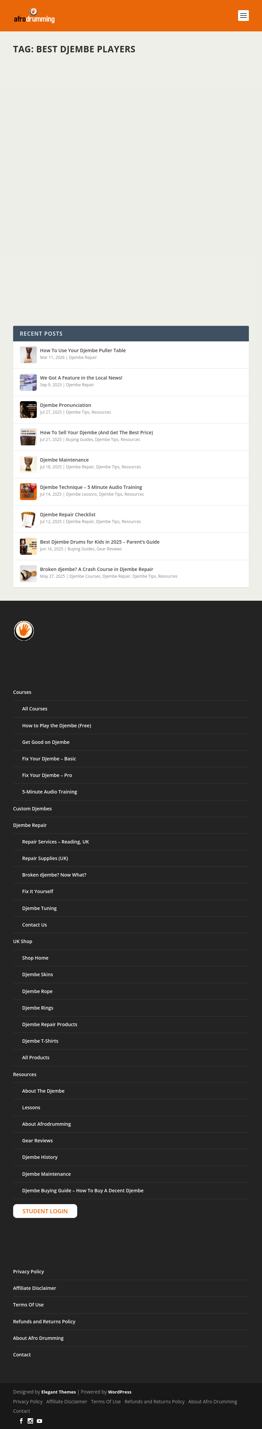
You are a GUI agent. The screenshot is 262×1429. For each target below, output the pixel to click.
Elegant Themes (58, 1392)
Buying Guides (79, 439)
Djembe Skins (37, 974)
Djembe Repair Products (50, 1024)
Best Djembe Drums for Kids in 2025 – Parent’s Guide (99, 542)
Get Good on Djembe (45, 742)
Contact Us (34, 924)
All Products (36, 1057)
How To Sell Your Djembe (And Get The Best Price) (96, 432)
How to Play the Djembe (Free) (56, 725)
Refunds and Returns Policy (44, 1321)
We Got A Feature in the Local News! (81, 377)
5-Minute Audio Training (49, 791)
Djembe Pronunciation (65, 405)
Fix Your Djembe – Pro (47, 775)
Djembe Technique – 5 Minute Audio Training (91, 487)
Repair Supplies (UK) (45, 858)
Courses (22, 692)
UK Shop (22, 941)
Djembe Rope (37, 991)
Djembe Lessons (81, 494)
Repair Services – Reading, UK (55, 841)
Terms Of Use (28, 1304)
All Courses (35, 708)
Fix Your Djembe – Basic (49, 758)
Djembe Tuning (39, 908)
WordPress (119, 1392)
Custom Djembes (32, 808)
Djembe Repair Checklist (67, 514)
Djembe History (40, 1157)
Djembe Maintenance (64, 460)
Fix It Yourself (37, 891)
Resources (101, 412)
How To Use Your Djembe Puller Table (83, 350)
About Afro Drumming (38, 1338)
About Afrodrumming (46, 1124)
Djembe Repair (83, 357)
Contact (22, 1354)
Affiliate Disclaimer (34, 1288)
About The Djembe (43, 1091)
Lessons (31, 1107)
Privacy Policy (28, 1271)
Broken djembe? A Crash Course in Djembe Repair (96, 569)
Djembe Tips (77, 412)
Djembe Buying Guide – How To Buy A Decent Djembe (83, 1190)
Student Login (45, 1211)
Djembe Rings (37, 1008)
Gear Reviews (109, 549)
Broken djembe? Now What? (54, 875)
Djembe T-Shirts (40, 1041)
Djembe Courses (84, 576)
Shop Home (35, 958)
